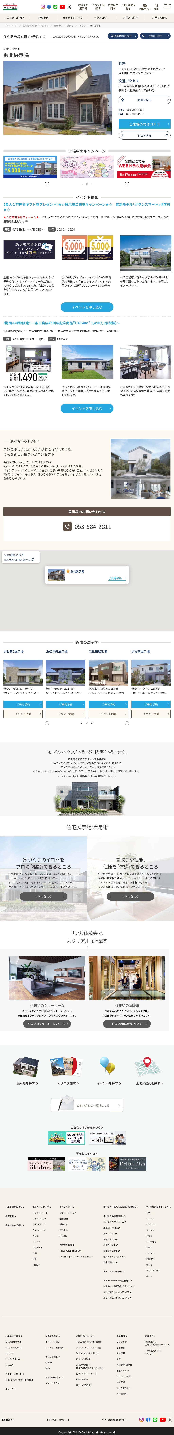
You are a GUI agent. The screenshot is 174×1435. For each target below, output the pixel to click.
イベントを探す (98, 6)
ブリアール (37, 1244)
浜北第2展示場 (13, 648)
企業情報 (121, 1333)
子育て (149, 1232)
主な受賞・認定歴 (124, 1361)
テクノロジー (101, 17)
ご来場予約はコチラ (144, 124)
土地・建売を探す (128, 6)
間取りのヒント (111, 1247)
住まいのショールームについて (47, 1021)
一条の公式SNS (12, 1333)
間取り (149, 1244)
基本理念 (121, 1344)
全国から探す (155, 35)
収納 (148, 1209)
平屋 (34, 1255)
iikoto (48, 1359)
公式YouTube (12, 1356)
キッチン (150, 1215)
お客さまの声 (130, 17)
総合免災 (64, 1227)
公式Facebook (12, 1344)
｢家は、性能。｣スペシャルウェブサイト (157, 1340)
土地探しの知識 (111, 1224)
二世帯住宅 (151, 1238)
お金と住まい (110, 1230)
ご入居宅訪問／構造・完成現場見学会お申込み (90, 1363)
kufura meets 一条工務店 (116, 1277)
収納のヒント (110, 1242)
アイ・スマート (39, 1221)
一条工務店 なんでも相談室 (88, 1338)
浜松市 (16, 48)
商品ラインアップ (72, 17)
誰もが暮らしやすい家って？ (117, 1289)
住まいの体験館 (83, 1356)
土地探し (150, 1250)
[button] (87, 584)
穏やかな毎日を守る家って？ (117, 1294)
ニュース (9, 1385)
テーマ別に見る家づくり (157, 1204)
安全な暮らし (110, 1259)
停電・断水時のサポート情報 (18, 1376)
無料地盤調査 (82, 1376)
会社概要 (121, 1350)
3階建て (36, 1261)
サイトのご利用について (113, 1417)
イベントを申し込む (87, 304)
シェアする (144, 135)
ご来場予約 (115, 575)
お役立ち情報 (159, 17)
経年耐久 (64, 1232)
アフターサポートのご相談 (88, 1344)
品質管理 (121, 1379)
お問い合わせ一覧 (84, 1333)
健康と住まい (110, 1236)
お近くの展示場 (83, 6)
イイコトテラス (52, 1380)
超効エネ (64, 1221)
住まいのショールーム (86, 1370)
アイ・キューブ (38, 1227)
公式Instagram (12, 1338)
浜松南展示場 (140, 648)
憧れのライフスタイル (114, 1253)
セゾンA (36, 1238)
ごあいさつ (122, 1338)
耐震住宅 (150, 1255)
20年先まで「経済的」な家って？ (118, 1283)
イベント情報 (23, 711)
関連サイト (150, 1333)
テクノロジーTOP (68, 1209)
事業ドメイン (123, 1367)
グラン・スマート (40, 1209)
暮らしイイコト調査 (112, 1268)
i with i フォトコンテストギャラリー (76, 1253)
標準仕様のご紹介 (13, 1222)
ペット (149, 1273)
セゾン (35, 1232)
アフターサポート (13, 1371)
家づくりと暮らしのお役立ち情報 (119, 1204)
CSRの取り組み (124, 1384)
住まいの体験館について (127, 1021)
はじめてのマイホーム (114, 1219)
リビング (150, 1227)
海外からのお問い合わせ (87, 1350)
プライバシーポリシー (57, 1417)
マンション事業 (124, 1373)
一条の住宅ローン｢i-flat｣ (153, 1349)
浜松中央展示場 (56, 648)
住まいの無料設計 (84, 1382)
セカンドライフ (153, 1267)
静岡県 (6, 48)
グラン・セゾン (39, 1215)
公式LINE (9, 1350)
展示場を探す (51, 1333)
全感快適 (64, 1215)
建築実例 (43, 17)
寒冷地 (149, 1261)
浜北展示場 (77, 568)
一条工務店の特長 (14, 17)
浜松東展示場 (98, 648)
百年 (34, 1250)
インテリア (151, 1221)
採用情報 (121, 1390)
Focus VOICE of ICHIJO (70, 1247)
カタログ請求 (113, 6)
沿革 (119, 1356)
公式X (8, 1361)
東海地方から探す (123, 35)
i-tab (47, 1365)
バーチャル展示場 (54, 1344)
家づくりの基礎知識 (113, 1213)
